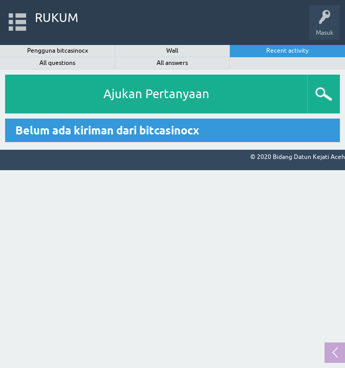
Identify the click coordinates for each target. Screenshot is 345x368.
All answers (172, 62)
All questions (57, 62)
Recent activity (287, 50)
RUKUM (56, 18)
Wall (172, 50)
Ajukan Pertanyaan (156, 94)
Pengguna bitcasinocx (57, 50)
